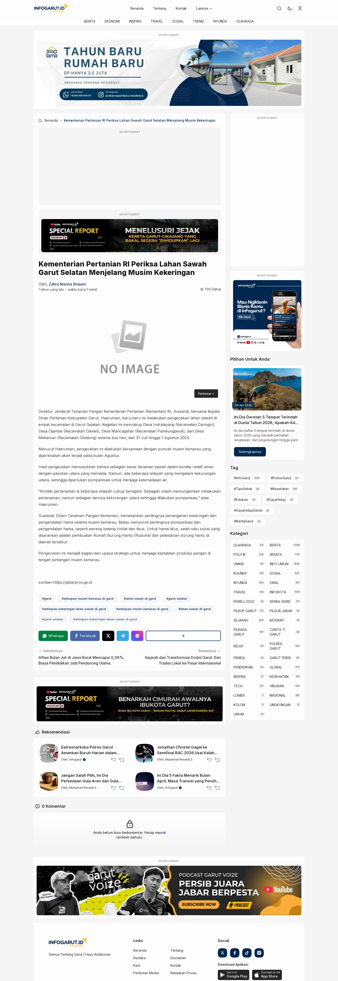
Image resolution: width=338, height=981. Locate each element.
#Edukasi (241, 500)
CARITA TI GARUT (277, 632)
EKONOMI (112, 21)
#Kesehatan (279, 489)
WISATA (276, 554)
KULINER (240, 573)
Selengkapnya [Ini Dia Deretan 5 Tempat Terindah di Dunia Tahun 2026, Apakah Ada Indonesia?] (250, 452)
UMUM (239, 714)
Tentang (159, 8)
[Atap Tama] (169, 73)
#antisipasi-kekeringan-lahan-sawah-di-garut (74, 609)
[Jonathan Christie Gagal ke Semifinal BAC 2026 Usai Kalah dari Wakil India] (144, 753)
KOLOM (239, 705)
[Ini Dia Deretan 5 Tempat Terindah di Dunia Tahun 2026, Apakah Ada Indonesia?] (267, 389)
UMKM (239, 564)
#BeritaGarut (243, 521)
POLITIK (240, 554)
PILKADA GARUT (240, 632)
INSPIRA (135, 21)
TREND (198, 21)
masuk (160, 832)
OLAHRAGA (245, 21)
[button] (289, 8)
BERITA (89, 21)
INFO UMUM (279, 564)
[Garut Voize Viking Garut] (169, 890)
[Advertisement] (129, 169)
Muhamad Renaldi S (178, 759)
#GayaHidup (276, 500)
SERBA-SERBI (280, 601)
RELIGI (238, 646)
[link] (279, 8)
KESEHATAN (279, 677)
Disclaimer (178, 958)
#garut (46, 598)
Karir (136, 965)
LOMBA (239, 695)
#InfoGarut (242, 478)
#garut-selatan (176, 598)
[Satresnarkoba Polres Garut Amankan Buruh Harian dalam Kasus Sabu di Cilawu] (48, 753)
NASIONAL (278, 695)
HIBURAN (277, 686)
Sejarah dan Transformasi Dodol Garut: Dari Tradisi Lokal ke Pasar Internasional (183, 660)
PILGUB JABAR (281, 611)
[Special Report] (129, 235)
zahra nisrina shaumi (67, 284)
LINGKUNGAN (280, 705)
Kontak (181, 8)
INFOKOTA (278, 592)
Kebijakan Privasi (183, 973)
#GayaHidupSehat (248, 510)
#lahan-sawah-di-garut (140, 598)
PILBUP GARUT (245, 611)
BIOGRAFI (277, 620)
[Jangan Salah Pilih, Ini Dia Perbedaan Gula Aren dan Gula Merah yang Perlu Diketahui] (48, 781)
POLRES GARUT (276, 646)
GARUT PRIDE (280, 658)
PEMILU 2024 (244, 601)
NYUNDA (220, 21)
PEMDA (239, 658)
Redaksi (139, 958)
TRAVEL (157, 21)
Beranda (137, 8)
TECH (238, 686)
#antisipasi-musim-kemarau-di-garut (88, 598)
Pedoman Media (146, 973)
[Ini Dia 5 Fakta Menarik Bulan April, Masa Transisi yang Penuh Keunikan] (144, 781)
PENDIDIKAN (243, 667)
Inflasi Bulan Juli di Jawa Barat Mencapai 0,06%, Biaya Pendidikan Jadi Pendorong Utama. (81, 660)
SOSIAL (178, 21)
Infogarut (75, 759)
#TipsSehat (243, 489)
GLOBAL (276, 667)
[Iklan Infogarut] (267, 314)
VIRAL (274, 583)
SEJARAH (241, 620)
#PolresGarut (281, 478)
